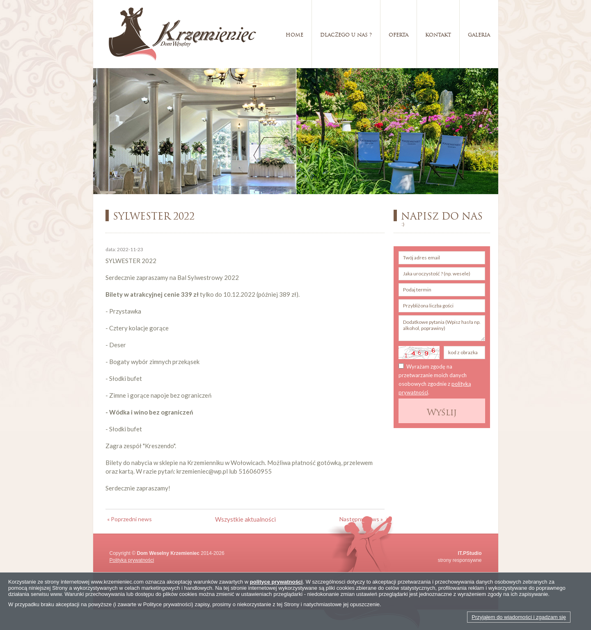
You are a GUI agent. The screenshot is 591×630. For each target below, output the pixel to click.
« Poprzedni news (129, 518)
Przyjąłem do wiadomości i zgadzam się (519, 617)
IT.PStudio (470, 553)
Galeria (479, 34)
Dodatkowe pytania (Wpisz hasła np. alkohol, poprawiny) (442, 328)
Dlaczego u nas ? (346, 34)
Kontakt (438, 34)
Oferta (398, 34)
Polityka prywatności (132, 560)
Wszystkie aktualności (245, 519)
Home (294, 34)
